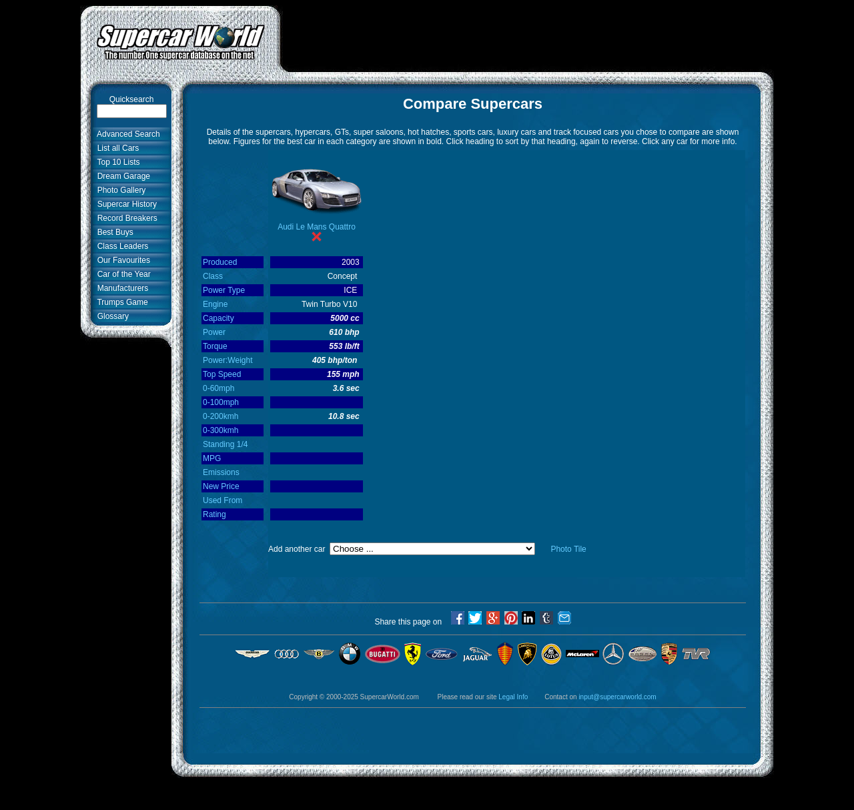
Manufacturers (120, 288)
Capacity (218, 318)
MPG (212, 458)
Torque (215, 346)
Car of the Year (122, 274)
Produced (220, 262)
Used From (222, 500)
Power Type (224, 290)
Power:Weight (227, 360)
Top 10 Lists (116, 162)
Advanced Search (126, 134)
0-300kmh (220, 430)
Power (214, 332)
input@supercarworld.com (617, 697)
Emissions (221, 472)
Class (213, 276)
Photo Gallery (119, 190)
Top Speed (222, 374)
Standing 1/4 (225, 444)
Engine (215, 304)
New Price (221, 486)
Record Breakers (125, 218)
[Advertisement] (527, 35)
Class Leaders (120, 246)
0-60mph (218, 388)
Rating (214, 514)
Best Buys (113, 232)
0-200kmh (220, 416)
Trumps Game (120, 302)
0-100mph (221, 402)
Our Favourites (121, 260)
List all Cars (116, 148)
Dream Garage (121, 176)
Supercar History (125, 204)
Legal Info (513, 697)
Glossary (111, 316)
